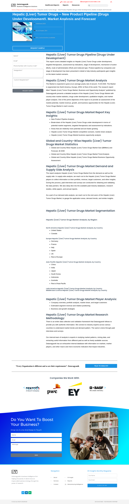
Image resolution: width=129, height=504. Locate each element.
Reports (65, 5)
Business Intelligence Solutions (27, 6)
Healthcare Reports (52, 5)
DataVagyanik (22, 4)
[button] (24, 388)
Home (14, 10)
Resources (76, 5)
